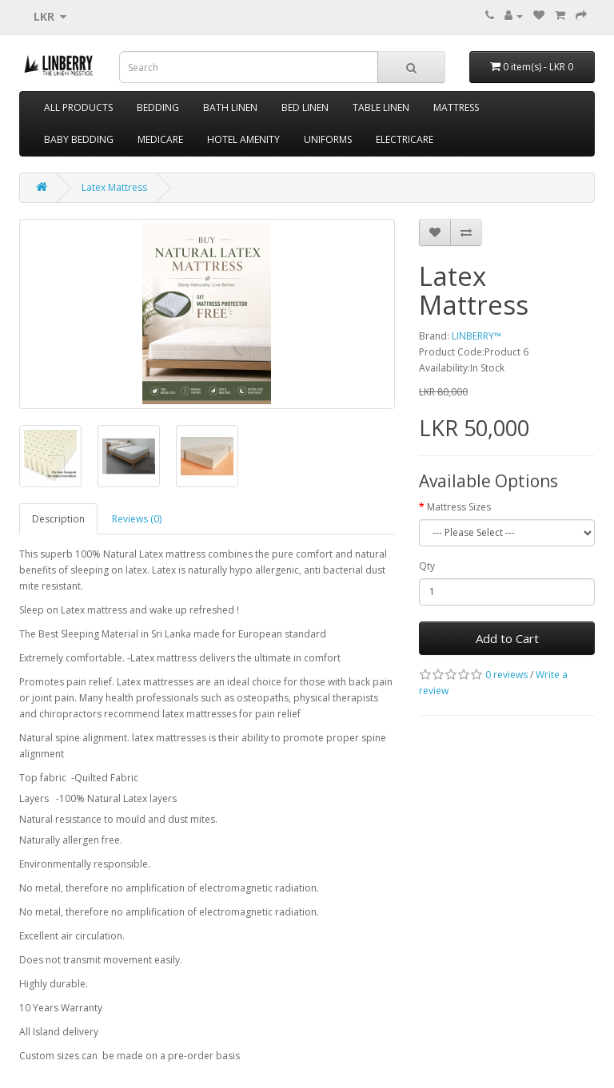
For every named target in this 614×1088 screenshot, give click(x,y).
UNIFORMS (328, 139)
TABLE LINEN (381, 107)
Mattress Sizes (459, 507)
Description (58, 519)
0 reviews (506, 674)
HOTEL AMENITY (243, 139)
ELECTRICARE (404, 139)
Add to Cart (507, 638)
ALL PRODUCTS (78, 107)
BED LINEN (305, 107)
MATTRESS (456, 107)
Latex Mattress (114, 187)
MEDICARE (160, 139)
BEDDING (158, 107)
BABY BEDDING (79, 139)
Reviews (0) (136, 519)
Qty (427, 566)
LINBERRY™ (476, 336)
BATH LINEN (230, 107)
